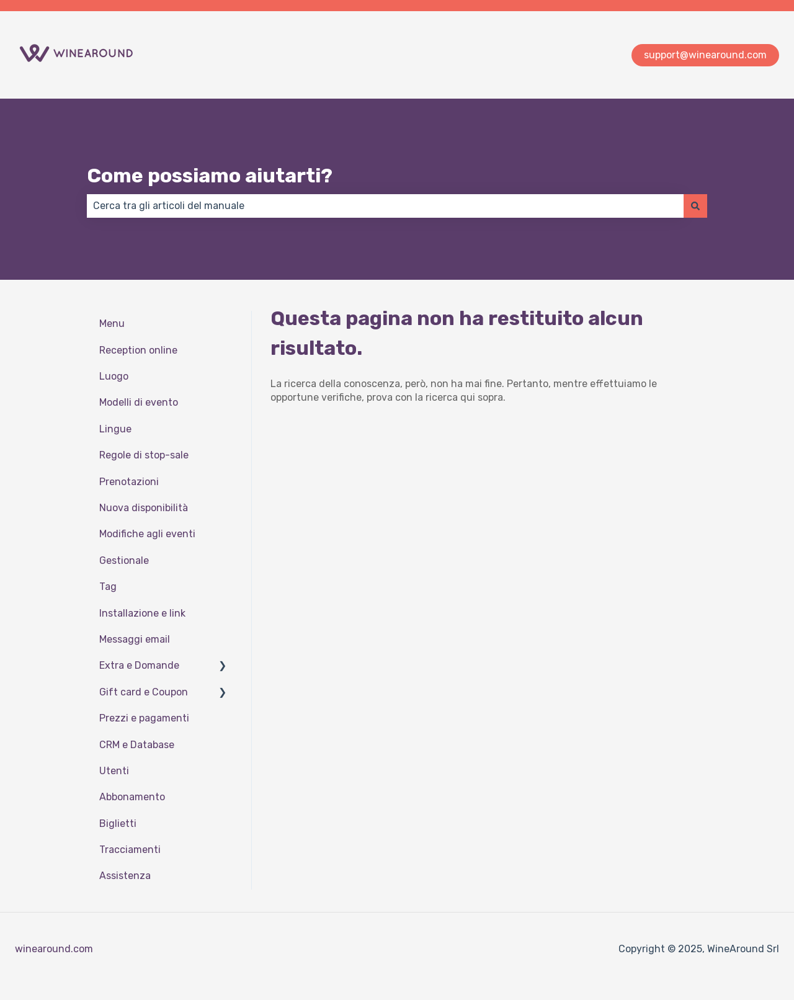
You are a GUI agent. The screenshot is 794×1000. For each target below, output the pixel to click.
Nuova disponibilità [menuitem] (143, 508)
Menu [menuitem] (112, 323)
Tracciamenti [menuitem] (130, 849)
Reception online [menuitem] (138, 350)
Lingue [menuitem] (115, 429)
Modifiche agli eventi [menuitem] (147, 534)
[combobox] (385, 206)
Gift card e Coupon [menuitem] (143, 692)
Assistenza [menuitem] (125, 876)
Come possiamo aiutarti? (209, 175)
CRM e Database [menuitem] (136, 745)
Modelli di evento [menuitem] (138, 402)
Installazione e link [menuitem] (142, 613)
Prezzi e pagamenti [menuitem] (144, 718)
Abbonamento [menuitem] (132, 797)
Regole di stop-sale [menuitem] (144, 455)
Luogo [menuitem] (113, 376)
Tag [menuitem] (108, 586)
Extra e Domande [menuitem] (139, 665)
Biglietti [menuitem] (117, 823)
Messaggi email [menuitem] (134, 639)
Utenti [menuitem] (114, 771)
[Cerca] (695, 206)
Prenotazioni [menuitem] (129, 482)
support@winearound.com (705, 55)
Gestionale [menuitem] (124, 560)
